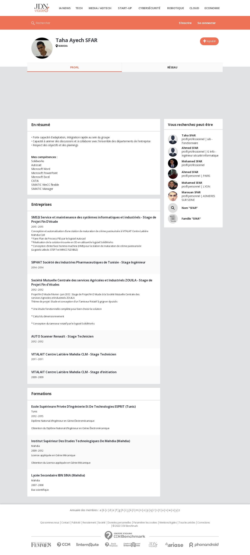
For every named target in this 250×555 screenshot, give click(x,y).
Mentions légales (168, 522)
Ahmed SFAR (190, 148)
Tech (79, 8)
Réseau (172, 67)
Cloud (194, 8)
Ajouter (211, 41)
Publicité (76, 522)
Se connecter (206, 23)
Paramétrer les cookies (145, 522)
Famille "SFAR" (191, 218)
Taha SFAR (189, 135)
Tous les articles (187, 522)
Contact (65, 522)
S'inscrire (185, 23)
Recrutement (89, 522)
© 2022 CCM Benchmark (125, 526)
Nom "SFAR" (190, 208)
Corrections (203, 522)
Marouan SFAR (191, 192)
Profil (74, 67)
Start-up (125, 8)
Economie (212, 8)
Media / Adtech (100, 8)
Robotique (175, 8)
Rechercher (43, 23)
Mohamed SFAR (192, 161)
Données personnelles (119, 522)
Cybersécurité (149, 8)
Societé (101, 522)
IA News (65, 8)
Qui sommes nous (49, 522)
